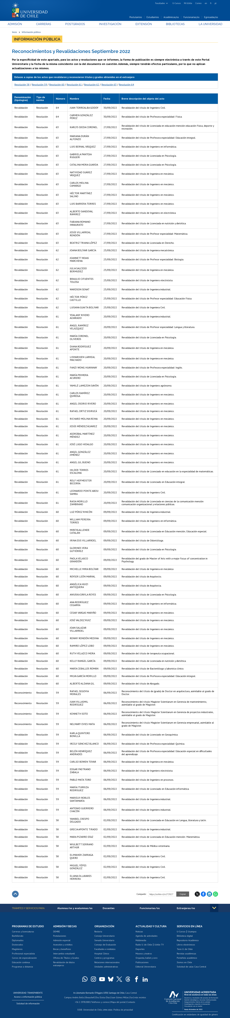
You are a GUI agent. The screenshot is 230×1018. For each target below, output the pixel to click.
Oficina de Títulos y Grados (66, 958)
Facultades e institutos (104, 949)
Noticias (139, 931)
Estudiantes (153, 17)
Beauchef (90, 997)
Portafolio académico (187, 958)
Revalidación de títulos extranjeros (64, 964)
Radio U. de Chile (144, 945)
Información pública (31, 32)
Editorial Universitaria (146, 967)
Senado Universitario (104, 940)
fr (210, 3)
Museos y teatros (144, 953)
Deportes (140, 949)
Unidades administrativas (106, 967)
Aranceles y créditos (63, 945)
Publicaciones (142, 962)
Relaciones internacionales (107, 962)
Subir (15, 894)
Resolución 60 (56, 84)
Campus (68, 997)
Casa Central (131, 993)
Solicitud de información (28, 1003)
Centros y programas (104, 958)
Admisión (19, 24)
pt (215, 3)
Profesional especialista (23, 953)
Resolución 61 (74, 84)
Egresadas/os (211, 17)
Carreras (46, 24)
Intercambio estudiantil (64, 953)
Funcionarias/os (191, 17)
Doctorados (17, 945)
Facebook (203, 894)
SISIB (80, 1009)
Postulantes (136, 17)
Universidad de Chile (93, 1009)
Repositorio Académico (188, 940)
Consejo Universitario (104, 936)
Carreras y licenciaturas (23, 931)
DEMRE (56, 931)
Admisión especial (61, 940)
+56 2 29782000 (82, 1001)
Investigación (110, 24)
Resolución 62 (91, 84)
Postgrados (76, 24)
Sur (131, 997)
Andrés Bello (78, 997)
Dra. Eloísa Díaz (103, 997)
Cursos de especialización (24, 958)
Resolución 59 (39, 84)
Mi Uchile (188, 3)
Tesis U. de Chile (185, 949)
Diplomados (17, 940)
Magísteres (17, 949)
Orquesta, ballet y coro (146, 958)
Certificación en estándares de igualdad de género (195, 1014)
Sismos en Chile (184, 962)
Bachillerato (17, 936)
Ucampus (192, 931)
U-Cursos (176, 3)
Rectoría (98, 931)
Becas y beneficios (62, 949)
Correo (198, 3)
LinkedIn (209, 894)
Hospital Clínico (101, 953)
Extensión (142, 24)
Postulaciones (59, 936)
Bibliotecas (172, 24)
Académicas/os (171, 17)
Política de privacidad (122, 1009)
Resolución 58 (22, 84)
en (206, 3)
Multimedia (141, 940)
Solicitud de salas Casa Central (191, 967)
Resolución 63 (109, 84)
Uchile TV (159, 945)
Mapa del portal (118, 1001)
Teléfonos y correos (100, 1001)
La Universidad (206, 24)
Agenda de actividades (146, 936)
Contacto (130, 1001)
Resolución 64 (126, 84)
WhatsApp (215, 894)
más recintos (140, 997)
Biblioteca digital (185, 936)
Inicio (14, 32)
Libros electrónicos (186, 945)
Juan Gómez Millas (119, 997)
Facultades (160, 3)
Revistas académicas (186, 953)
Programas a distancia (22, 967)
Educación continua (21, 962)
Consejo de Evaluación (105, 945)
